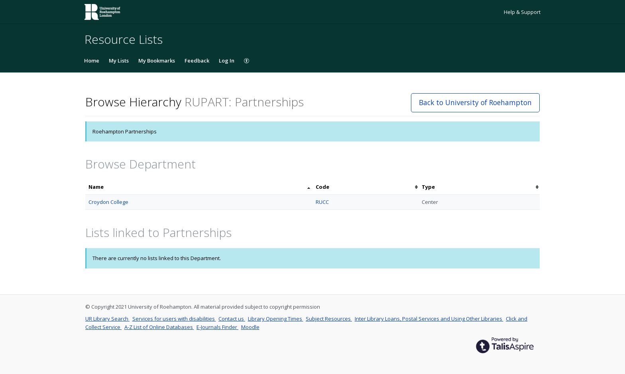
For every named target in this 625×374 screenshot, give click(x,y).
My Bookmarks (156, 60)
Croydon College (108, 202)
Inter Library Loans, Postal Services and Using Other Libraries (429, 318)
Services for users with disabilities (174, 318)
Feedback (197, 60)
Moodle (250, 327)
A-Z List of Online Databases (159, 327)
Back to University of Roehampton (475, 102)
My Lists (119, 60)
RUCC (322, 202)
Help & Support (522, 12)
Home (91, 60)
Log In (226, 60)
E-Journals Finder (217, 327)
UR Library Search (107, 318)
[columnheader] (198, 187)
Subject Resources (329, 318)
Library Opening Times (275, 318)
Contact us (231, 318)
